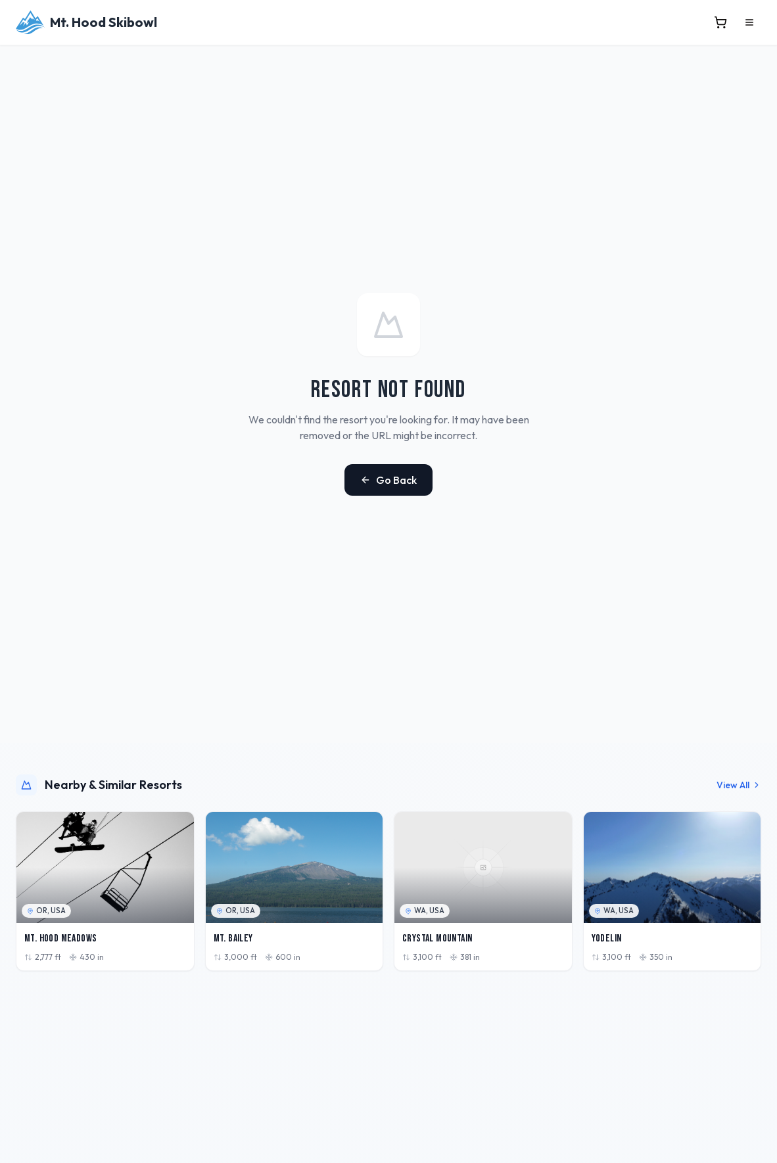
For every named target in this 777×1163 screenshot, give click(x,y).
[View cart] (720, 22)
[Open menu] (749, 22)
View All (739, 785)
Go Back (388, 480)
